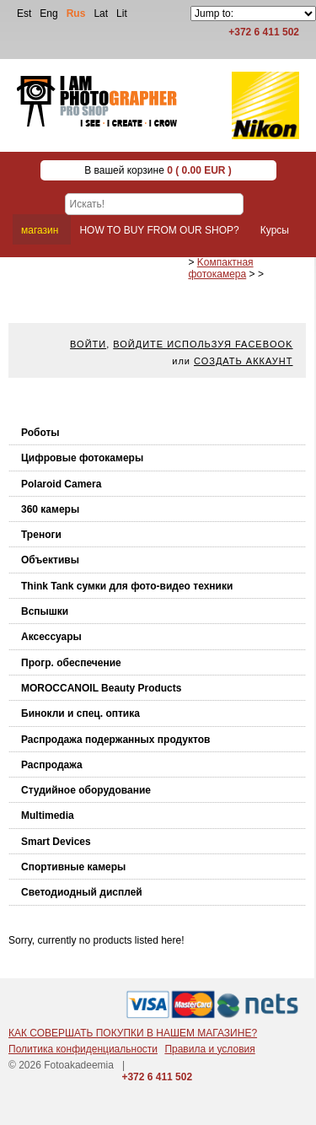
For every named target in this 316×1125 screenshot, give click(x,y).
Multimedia (47, 815)
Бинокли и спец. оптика (80, 713)
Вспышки (44, 611)
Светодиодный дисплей (81, 892)
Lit (121, 13)
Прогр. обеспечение (71, 663)
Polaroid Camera (61, 484)
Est (24, 13)
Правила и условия (209, 1049)
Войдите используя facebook (202, 344)
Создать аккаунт (243, 361)
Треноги (41, 535)
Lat (101, 13)
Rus (76, 13)
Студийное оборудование (86, 790)
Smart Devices (56, 842)
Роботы (40, 433)
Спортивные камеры (73, 867)
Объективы (50, 560)
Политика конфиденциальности (83, 1049)
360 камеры (50, 509)
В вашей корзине (158, 170)
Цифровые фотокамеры (82, 458)
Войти (88, 344)
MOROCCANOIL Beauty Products (101, 688)
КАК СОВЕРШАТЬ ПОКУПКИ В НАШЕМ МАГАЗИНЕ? (132, 1033)
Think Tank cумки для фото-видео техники (127, 586)
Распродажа (52, 765)
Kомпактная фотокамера (220, 268)
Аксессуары (51, 637)
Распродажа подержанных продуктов (115, 740)
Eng (48, 13)
